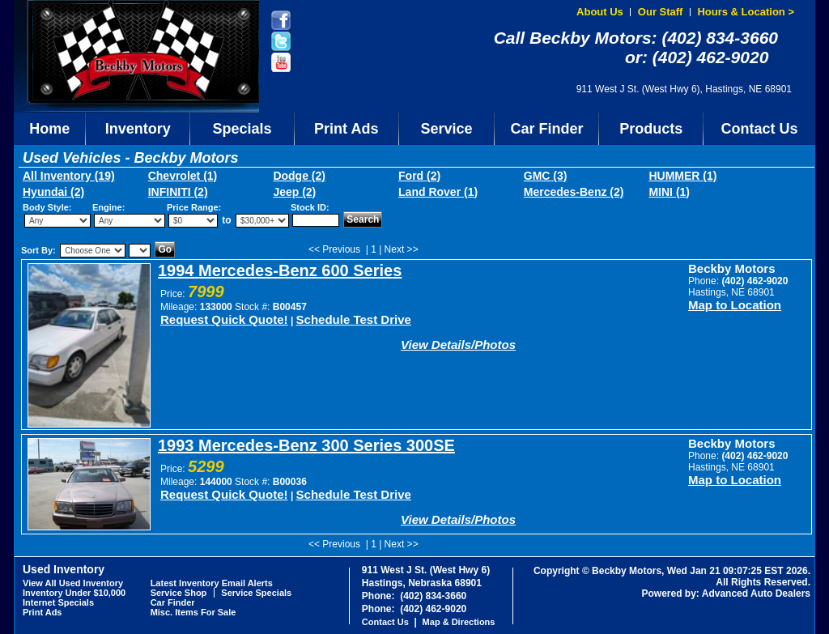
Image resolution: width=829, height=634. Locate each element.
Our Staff (660, 12)
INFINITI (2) (178, 191)
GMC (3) (546, 175)
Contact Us (759, 129)
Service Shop (179, 593)
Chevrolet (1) (183, 175)
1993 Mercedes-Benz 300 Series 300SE (306, 445)
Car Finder (546, 129)
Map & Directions (459, 622)
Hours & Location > (745, 12)
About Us (599, 12)
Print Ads (346, 129)
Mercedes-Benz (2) (574, 191)
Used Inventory (63, 569)
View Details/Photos (458, 344)
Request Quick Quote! (224, 319)
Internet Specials (58, 602)
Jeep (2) (294, 191)
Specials (242, 129)
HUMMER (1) (682, 175)
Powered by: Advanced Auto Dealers (726, 593)
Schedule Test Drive (353, 319)
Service (447, 129)
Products (650, 129)
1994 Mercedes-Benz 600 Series (280, 270)
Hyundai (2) (53, 191)
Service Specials (256, 593)
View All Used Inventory (73, 583)
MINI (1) (669, 191)
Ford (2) (419, 175)
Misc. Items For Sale (193, 612)
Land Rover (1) (438, 191)
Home (49, 129)
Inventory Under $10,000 (74, 593)
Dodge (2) (299, 175)
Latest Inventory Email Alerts (212, 583)
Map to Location (734, 305)
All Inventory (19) (69, 175)
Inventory (138, 129)
